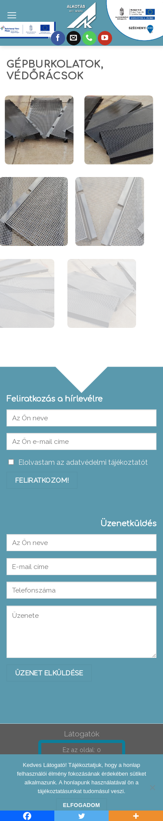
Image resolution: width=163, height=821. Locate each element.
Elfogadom (81, 805)
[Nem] (152, 790)
